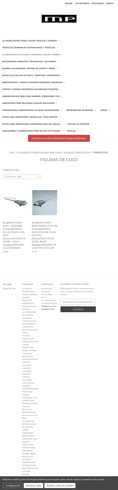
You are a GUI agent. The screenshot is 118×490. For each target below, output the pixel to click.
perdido (72, 131)
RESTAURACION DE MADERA (81, 110)
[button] (59, 138)
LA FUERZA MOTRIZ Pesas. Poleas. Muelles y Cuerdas (30, 40)
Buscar (68, 3)
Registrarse (97, 3)
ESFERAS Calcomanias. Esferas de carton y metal (30, 68)
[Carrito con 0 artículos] (109, 3)
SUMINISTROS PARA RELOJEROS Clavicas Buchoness (30, 103)
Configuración (12, 485)
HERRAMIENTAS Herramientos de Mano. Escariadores (32, 110)
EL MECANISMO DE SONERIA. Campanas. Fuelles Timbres (32, 54)
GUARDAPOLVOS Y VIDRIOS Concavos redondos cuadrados (33, 82)
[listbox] (29, 177)
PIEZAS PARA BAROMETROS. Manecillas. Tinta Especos (31, 117)
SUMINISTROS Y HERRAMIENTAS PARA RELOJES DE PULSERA (32, 131)
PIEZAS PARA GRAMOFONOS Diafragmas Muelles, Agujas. (32, 124)
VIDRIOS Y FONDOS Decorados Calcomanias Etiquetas (31, 89)
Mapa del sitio (9, 288)
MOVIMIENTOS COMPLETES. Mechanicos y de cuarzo (30, 61)
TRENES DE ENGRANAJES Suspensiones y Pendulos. (30, 47)
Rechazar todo (33, 485)
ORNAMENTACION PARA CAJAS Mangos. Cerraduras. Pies (32, 96)
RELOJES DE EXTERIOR (80, 124)
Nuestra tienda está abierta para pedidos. (59, 138)
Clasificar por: (10, 177)
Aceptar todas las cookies (60, 485)
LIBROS (105, 110)
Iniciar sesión (82, 3)
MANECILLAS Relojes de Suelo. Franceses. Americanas (32, 75)
